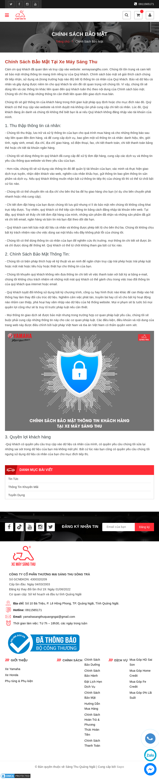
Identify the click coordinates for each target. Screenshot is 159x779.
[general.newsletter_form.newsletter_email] (128, 527)
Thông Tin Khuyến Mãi (23, 487)
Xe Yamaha (12, 669)
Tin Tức (13, 479)
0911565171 (144, 4)
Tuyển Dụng (16, 495)
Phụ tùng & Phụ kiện (19, 681)
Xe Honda (11, 675)
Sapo (120, 766)
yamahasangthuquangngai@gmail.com (49, 616)
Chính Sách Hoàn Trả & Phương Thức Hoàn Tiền (92, 724)
